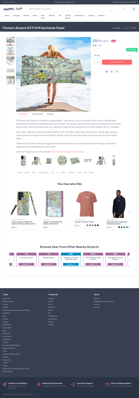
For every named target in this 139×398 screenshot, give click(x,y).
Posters (5, 342)
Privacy (96, 304)
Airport (19, 172)
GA (60, 16)
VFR (85, 172)
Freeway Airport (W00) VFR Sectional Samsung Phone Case (23, 223)
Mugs (4, 331)
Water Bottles (8, 372)
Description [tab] (23, 114)
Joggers (5, 322)
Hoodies (5, 319)
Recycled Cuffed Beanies (11, 345)
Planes (26, 16)
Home (7, 16)
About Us (97, 299)
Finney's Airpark (44, 172)
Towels (5, 366)
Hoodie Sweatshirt (112, 220)
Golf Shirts (6, 313)
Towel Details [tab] (37, 114)
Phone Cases (7, 337)
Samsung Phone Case (18, 220)
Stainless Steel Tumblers (11, 354)
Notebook (46, 220)
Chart (34, 172)
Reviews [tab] (50, 114)
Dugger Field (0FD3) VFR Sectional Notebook (52, 223)
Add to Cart (117, 62)
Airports (101, 16)
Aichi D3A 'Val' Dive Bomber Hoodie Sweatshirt (117, 223)
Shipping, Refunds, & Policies (104, 301)
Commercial (79, 16)
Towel (79, 172)
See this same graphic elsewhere (67, 151)
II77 (134, 28)
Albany (27, 172)
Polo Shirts (6, 339)
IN (57, 172)
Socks (5, 351)
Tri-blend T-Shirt (80, 220)
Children (5, 307)
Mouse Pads (7, 328)
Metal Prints (7, 325)
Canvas (5, 304)
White (91, 172)
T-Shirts (6, 363)
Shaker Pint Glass (9, 348)
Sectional (71, 172)
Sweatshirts (7, 360)
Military (52, 16)
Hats (4, 316)
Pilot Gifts (43, 17)
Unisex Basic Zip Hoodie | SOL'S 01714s (16, 369)
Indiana (63, 172)
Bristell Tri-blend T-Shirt (84, 222)
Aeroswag (29, 394)
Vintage (16, 16)
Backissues (7, 299)
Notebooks (6, 334)
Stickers (6, 357)
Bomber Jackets (8, 301)
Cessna (91, 16)
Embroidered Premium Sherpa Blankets (16, 310)
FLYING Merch (68, 17)
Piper (35, 16)
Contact (97, 307)
